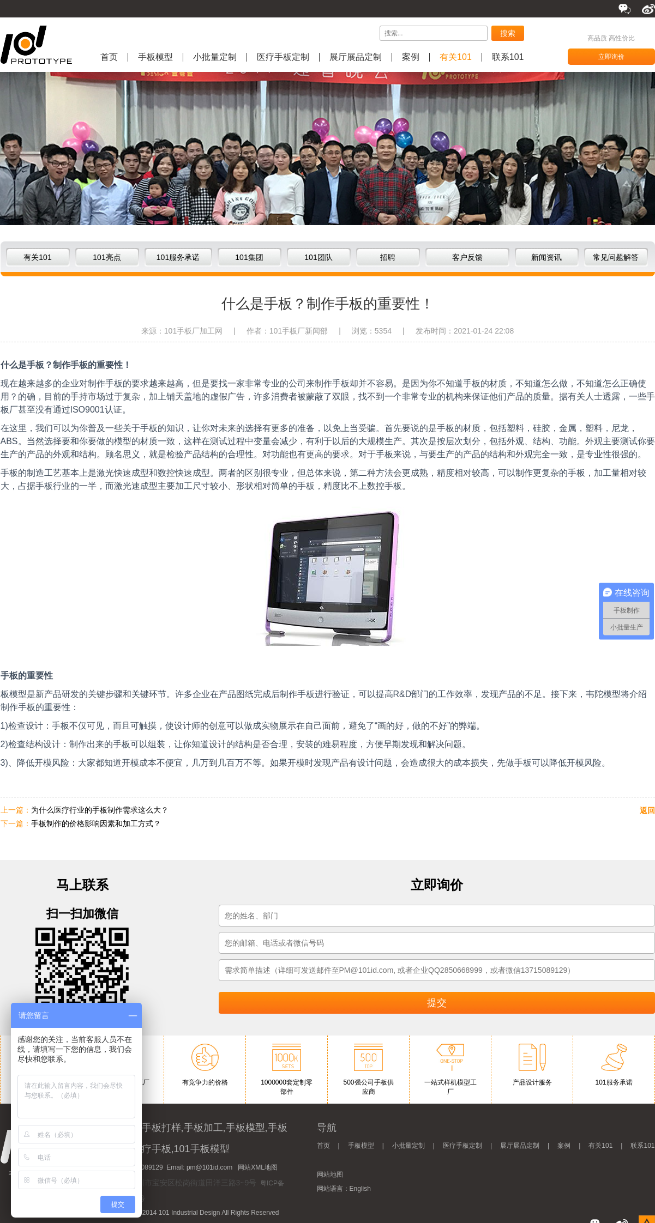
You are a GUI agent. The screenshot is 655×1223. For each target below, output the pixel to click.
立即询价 (611, 56)
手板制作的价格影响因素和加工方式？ (96, 823)
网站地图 (330, 1174)
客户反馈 (467, 257)
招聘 (387, 257)
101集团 (249, 257)
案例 (410, 57)
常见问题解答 (616, 257)
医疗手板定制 (283, 57)
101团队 (318, 257)
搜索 (507, 33)
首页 (109, 57)
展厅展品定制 (355, 57)
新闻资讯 (546, 257)
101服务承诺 (178, 257)
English (360, 1188)
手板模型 (155, 57)
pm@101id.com (209, 1167)
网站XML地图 (258, 1167)
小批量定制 (215, 57)
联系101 (508, 57)
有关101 (456, 57)
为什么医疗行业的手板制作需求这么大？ (100, 810)
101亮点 (107, 257)
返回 (647, 810)
